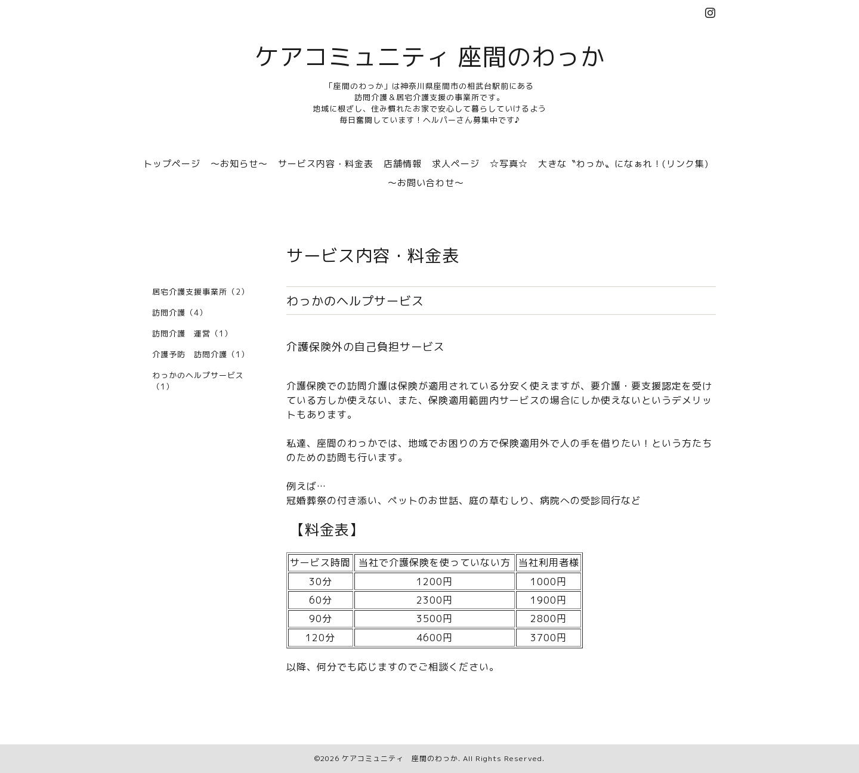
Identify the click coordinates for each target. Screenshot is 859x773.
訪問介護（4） (180, 312)
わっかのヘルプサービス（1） (198, 381)
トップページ (171, 163)
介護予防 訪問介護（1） (200, 354)
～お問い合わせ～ (426, 183)
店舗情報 (403, 163)
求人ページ (456, 163)
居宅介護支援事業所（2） (200, 291)
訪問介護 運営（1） (192, 333)
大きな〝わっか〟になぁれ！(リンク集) (623, 163)
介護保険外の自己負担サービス (365, 346)
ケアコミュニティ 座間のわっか (430, 56)
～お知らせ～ (239, 163)
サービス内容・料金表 (325, 163)
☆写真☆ (509, 163)
